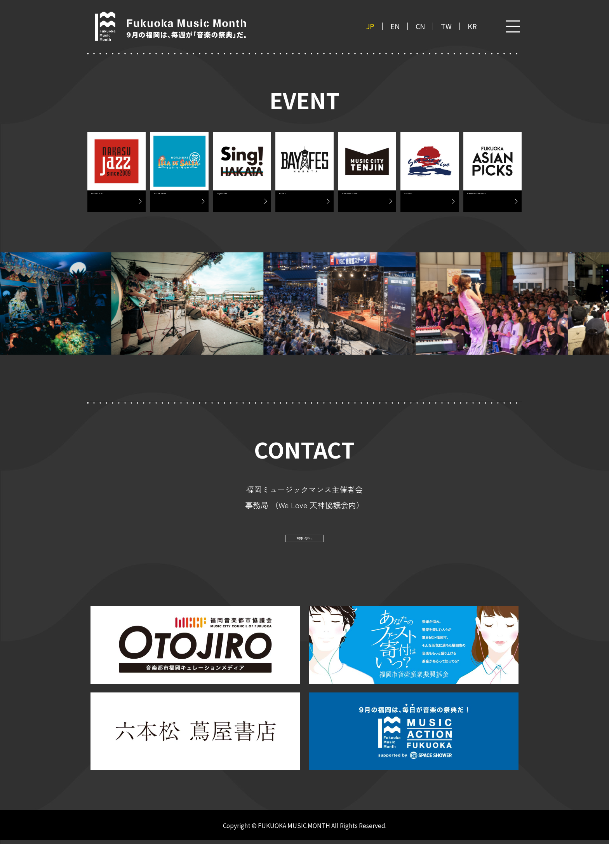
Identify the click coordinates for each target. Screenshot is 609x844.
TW (446, 26)
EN (395, 26)
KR (472, 26)
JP (370, 26)
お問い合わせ (304, 539)
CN (420, 26)
